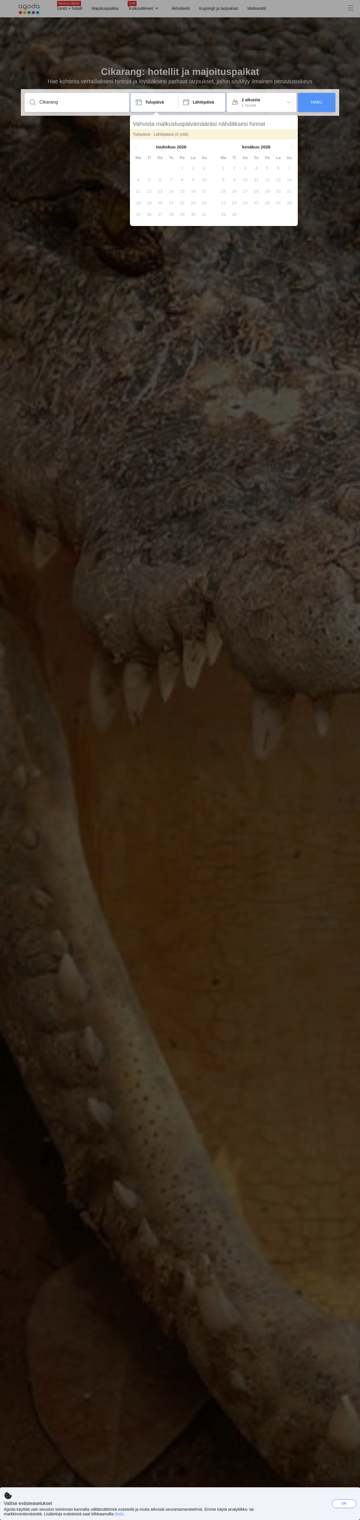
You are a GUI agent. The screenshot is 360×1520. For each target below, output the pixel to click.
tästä (119, 1514)
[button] (136, 147)
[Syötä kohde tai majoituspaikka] (81, 102)
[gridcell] (182, 168)
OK (344, 1503)
